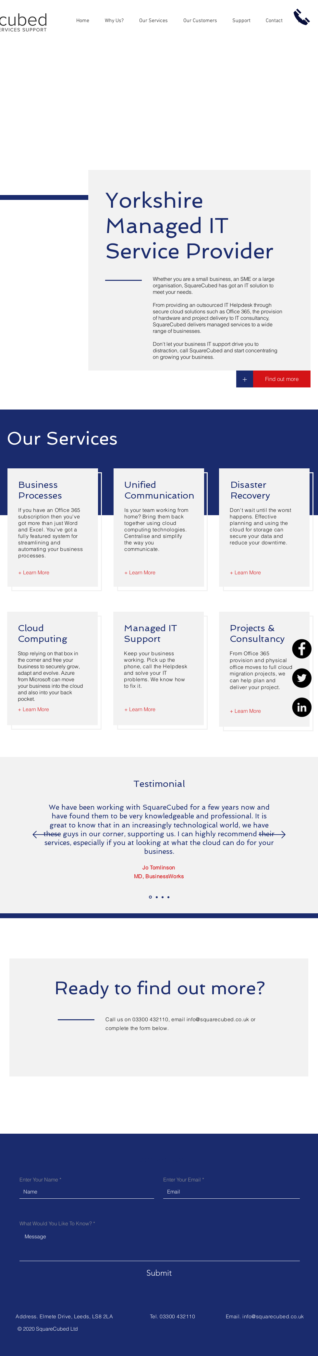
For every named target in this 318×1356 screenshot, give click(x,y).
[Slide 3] (163, 897)
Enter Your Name (38, 1179)
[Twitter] (302, 678)
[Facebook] (302, 648)
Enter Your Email (182, 1179)
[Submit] (159, 1272)
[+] (244, 379)
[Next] (272, 835)
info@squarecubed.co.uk (218, 1019)
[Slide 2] (157, 897)
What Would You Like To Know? (55, 1223)
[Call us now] (302, 17)
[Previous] (45, 835)
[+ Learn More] (33, 572)
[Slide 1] (150, 897)
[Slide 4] (168, 897)
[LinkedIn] (302, 707)
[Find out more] (282, 379)
